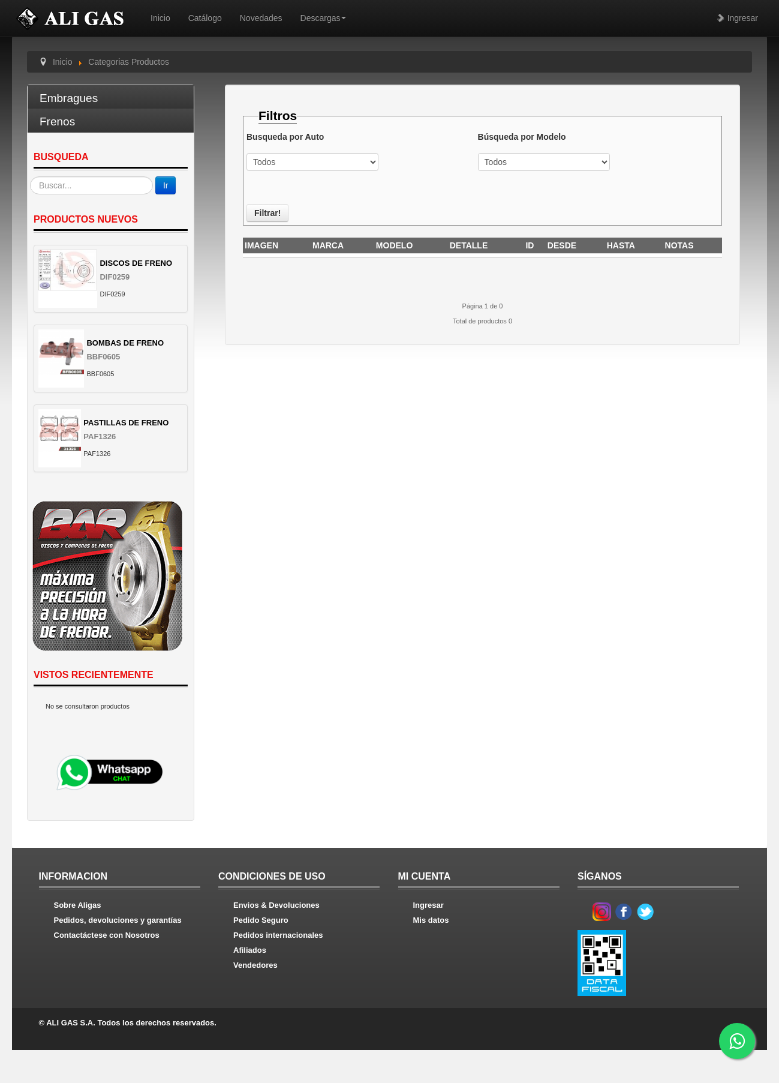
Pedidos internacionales (278, 935)
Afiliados (249, 950)
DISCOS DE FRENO (136, 263)
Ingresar (737, 18)
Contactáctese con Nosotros (107, 935)
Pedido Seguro (260, 920)
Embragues (69, 98)
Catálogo (205, 18)
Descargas (323, 18)
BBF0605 (103, 356)
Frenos (57, 121)
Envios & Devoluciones (276, 905)
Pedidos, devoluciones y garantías (118, 920)
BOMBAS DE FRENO (125, 342)
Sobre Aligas (77, 905)
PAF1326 (99, 436)
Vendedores (255, 965)
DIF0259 (115, 276)
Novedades (261, 18)
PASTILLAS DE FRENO (126, 422)
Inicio (160, 18)
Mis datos (431, 920)
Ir (166, 185)
